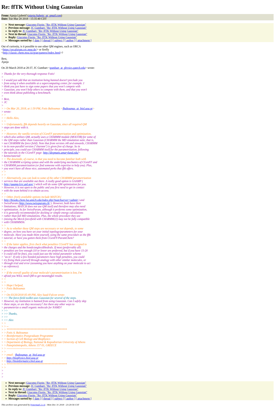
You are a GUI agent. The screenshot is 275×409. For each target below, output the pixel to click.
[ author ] (70, 40)
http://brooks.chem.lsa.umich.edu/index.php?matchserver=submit (41, 200)
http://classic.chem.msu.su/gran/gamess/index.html (31, 52)
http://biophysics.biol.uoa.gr (23, 357)
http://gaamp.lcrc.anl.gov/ (18, 184)
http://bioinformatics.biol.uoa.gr (25, 361)
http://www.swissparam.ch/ (34, 203)
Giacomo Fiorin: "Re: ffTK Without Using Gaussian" (56, 24)
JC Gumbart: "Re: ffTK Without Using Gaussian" (59, 27)
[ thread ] (47, 40)
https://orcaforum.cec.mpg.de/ (20, 49)
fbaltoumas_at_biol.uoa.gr (78, 108)
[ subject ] (58, 40)
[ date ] (37, 40)
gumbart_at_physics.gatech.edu (67, 67)
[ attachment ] (83, 40)
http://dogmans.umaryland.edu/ (61, 152)
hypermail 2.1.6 (38, 404)
